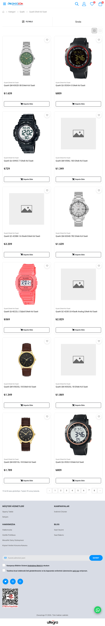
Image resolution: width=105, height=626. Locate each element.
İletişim (5, 517)
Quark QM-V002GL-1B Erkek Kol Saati (20, 387)
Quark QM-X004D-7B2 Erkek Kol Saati (72, 236)
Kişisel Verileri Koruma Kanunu (14, 545)
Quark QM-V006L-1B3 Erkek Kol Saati (72, 161)
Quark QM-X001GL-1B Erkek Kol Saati (20, 462)
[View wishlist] (92, 4)
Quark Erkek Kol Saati (11, 82)
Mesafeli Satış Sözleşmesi (13, 540)
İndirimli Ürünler (60, 512)
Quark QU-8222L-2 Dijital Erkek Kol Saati (21, 311)
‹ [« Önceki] (49, 490)
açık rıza (76, 571)
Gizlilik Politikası (9, 535)
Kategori (11, 12)
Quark (22, 12)
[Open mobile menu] (4, 4)
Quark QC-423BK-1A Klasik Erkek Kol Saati (22, 236)
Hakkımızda (7, 530)
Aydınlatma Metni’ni (35, 566)
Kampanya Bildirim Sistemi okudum (28, 566)
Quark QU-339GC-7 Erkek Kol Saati (18, 161)
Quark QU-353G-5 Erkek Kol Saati (70, 462)
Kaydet (96, 558)
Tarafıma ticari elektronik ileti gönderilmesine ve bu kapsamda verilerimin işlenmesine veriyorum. (47, 571)
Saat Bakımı (59, 535)
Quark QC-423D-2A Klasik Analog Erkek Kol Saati (76, 311)
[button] (77, 4)
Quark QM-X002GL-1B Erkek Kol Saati (72, 387)
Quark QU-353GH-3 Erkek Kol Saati (70, 85)
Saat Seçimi (59, 530)
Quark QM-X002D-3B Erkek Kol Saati (19, 85)
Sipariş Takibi (7, 512)
